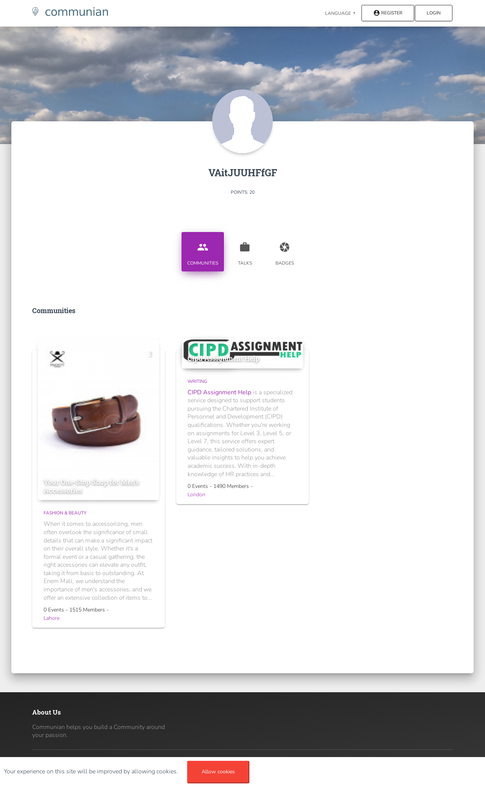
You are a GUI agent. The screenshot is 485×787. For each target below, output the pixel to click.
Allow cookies (218, 771)
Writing (197, 381)
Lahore (51, 618)
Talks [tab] (245, 251)
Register (387, 13)
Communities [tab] (202, 251)
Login (434, 13)
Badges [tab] (284, 251)
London (196, 494)
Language (338, 13)
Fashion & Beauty (65, 513)
